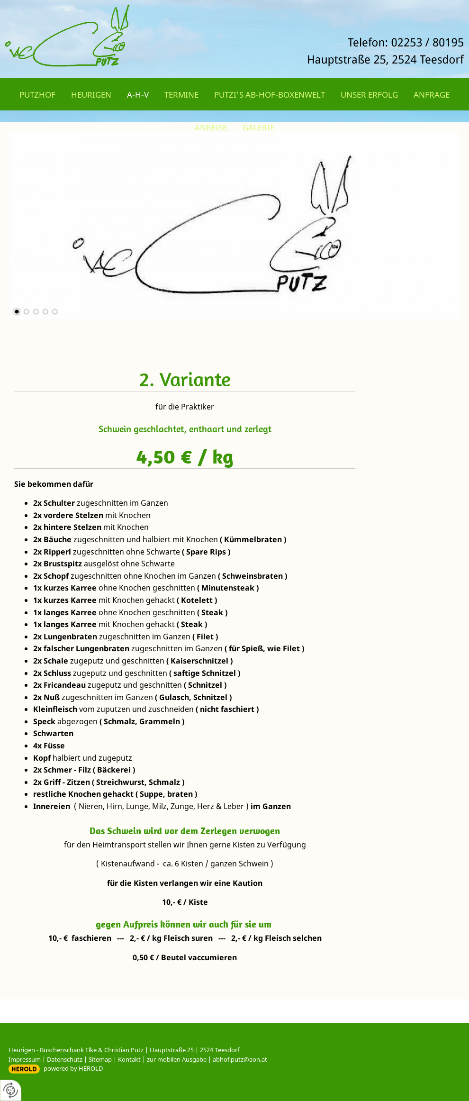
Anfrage (432, 94)
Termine (181, 94)
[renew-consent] (10, 1090)
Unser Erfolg (369, 94)
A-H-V (138, 94)
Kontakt (129, 1059)
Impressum (25, 1059)
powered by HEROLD (73, 1068)
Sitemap (100, 1059)
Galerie (258, 127)
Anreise (211, 127)
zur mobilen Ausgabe (177, 1059)
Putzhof (37, 94)
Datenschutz (64, 1059)
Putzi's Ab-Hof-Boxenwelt (269, 94)
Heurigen (91, 94)
